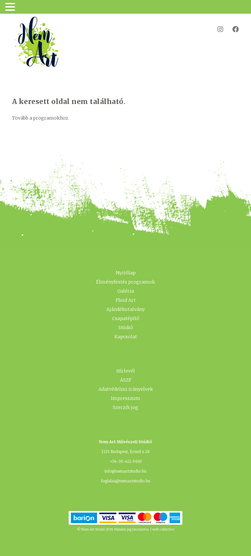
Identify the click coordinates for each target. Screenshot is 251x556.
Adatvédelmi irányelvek (125, 389)
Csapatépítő (125, 318)
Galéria (125, 291)
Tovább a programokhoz (40, 118)
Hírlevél (125, 371)
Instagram (216, 29)
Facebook (231, 29)
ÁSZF (125, 380)
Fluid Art (126, 300)
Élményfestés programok (125, 282)
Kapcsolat (125, 337)
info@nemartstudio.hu (125, 471)
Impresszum (125, 398)
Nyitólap (126, 273)
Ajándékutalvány (125, 309)
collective (167, 529)
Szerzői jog (125, 407)
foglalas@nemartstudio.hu (125, 480)
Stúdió (125, 327)
